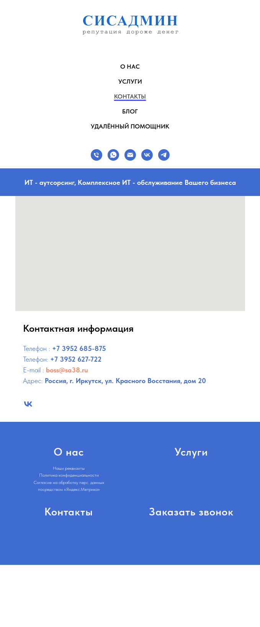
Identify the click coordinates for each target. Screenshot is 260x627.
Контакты (130, 96)
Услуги (130, 81)
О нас (130, 66)
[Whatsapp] (113, 155)
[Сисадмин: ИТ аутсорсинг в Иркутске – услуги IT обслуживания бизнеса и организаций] (28, 404)
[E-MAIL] (130, 155)
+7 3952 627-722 (75, 359)
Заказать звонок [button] (191, 511)
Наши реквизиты (69, 468)
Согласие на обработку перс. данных (69, 482)
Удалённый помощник (130, 126)
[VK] (147, 155)
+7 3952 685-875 (79, 348)
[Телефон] (96, 155)
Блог (130, 111)
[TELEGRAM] (164, 155)
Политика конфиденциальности (69, 475)
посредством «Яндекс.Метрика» (69, 489)
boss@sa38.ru (67, 370)
